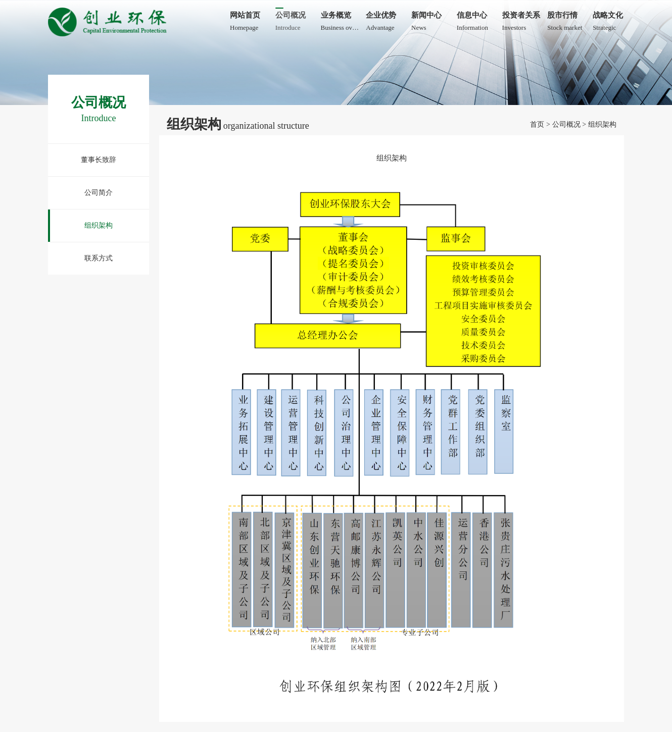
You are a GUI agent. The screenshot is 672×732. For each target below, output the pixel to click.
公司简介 (98, 192)
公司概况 (566, 124)
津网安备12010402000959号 (94, 546)
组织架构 (98, 225)
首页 (537, 124)
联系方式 (98, 258)
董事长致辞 (98, 160)
